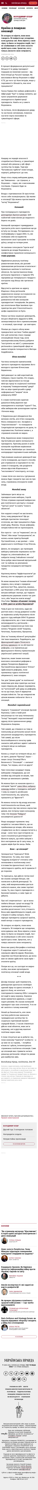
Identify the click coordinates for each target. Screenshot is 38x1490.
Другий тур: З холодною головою (18, 1129)
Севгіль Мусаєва (25, 1466)
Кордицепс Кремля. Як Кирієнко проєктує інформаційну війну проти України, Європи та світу (18, 1269)
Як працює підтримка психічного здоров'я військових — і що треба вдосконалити (17, 1302)
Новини (4, 8)
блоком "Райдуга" (18, 814)
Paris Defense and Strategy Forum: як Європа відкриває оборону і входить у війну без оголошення (18, 1320)
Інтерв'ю (29, 8)
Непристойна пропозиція (14, 1139)
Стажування (25, 1397)
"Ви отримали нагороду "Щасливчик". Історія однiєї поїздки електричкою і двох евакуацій (19, 1233)
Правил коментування (10, 1118)
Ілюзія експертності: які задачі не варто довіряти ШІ (17, 1286)
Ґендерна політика (24, 1391)
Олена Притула (26, 1468)
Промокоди (18, 1399)
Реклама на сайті (16, 1386)
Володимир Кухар (23, 16)
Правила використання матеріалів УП (18, 1389)
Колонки (21, 8)
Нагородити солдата (12, 1134)
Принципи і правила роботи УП (19, 1394)
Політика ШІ (11, 1391)
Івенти (25, 1386)
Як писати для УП (13, 1397)
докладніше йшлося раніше (14, 215)
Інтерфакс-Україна (14, 1436)
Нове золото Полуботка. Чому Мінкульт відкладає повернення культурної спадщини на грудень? (17, 1251)
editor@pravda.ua (24, 1469)
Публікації (12, 8)
